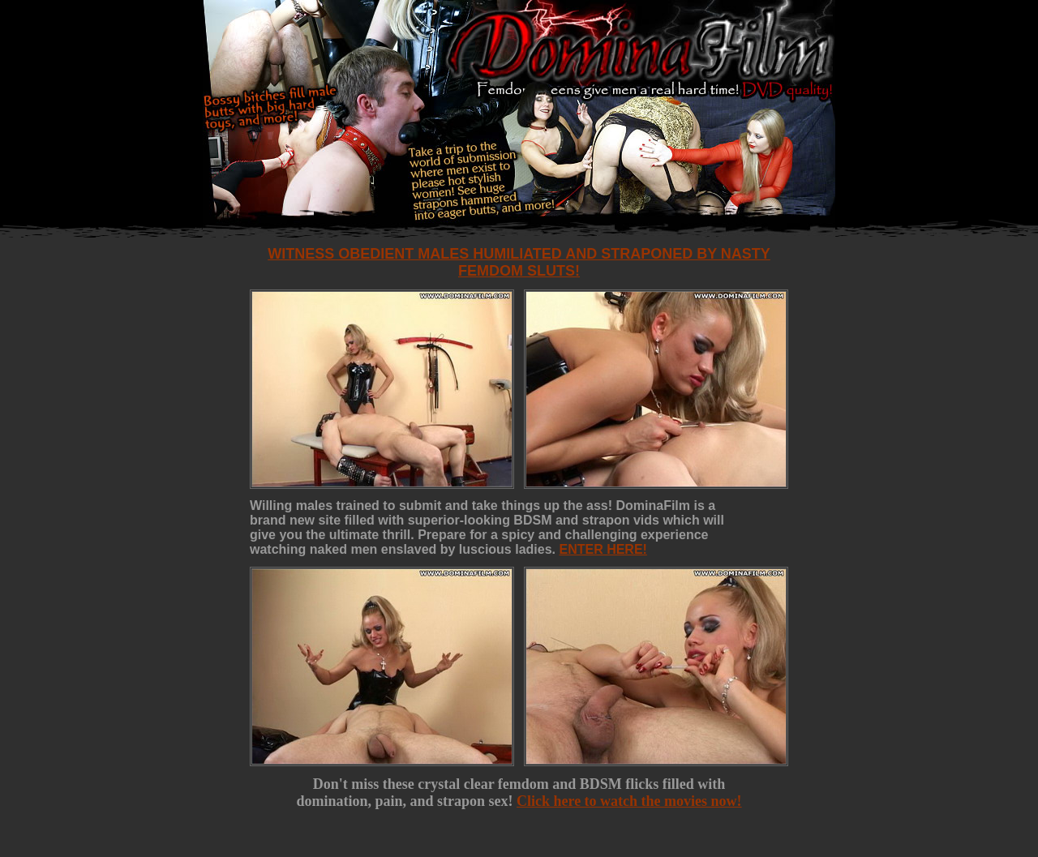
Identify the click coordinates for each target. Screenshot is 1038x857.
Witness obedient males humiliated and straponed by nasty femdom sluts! (519, 262)
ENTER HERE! (602, 549)
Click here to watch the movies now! (629, 801)
